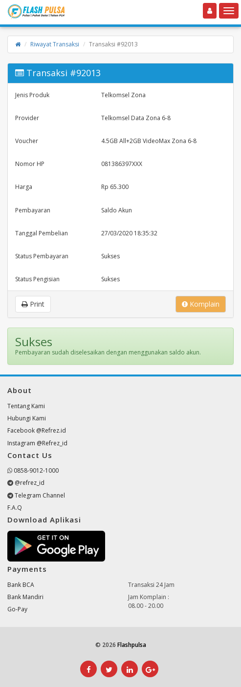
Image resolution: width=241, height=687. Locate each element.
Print (33, 304)
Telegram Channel (40, 495)
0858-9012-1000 (36, 470)
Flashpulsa (131, 645)
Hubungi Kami (26, 418)
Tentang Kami (26, 406)
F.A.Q (14, 507)
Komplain (200, 304)
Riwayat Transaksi (54, 44)
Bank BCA (20, 585)
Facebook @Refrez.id (36, 430)
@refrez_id (29, 483)
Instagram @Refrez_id (37, 443)
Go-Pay (17, 609)
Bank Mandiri (25, 597)
